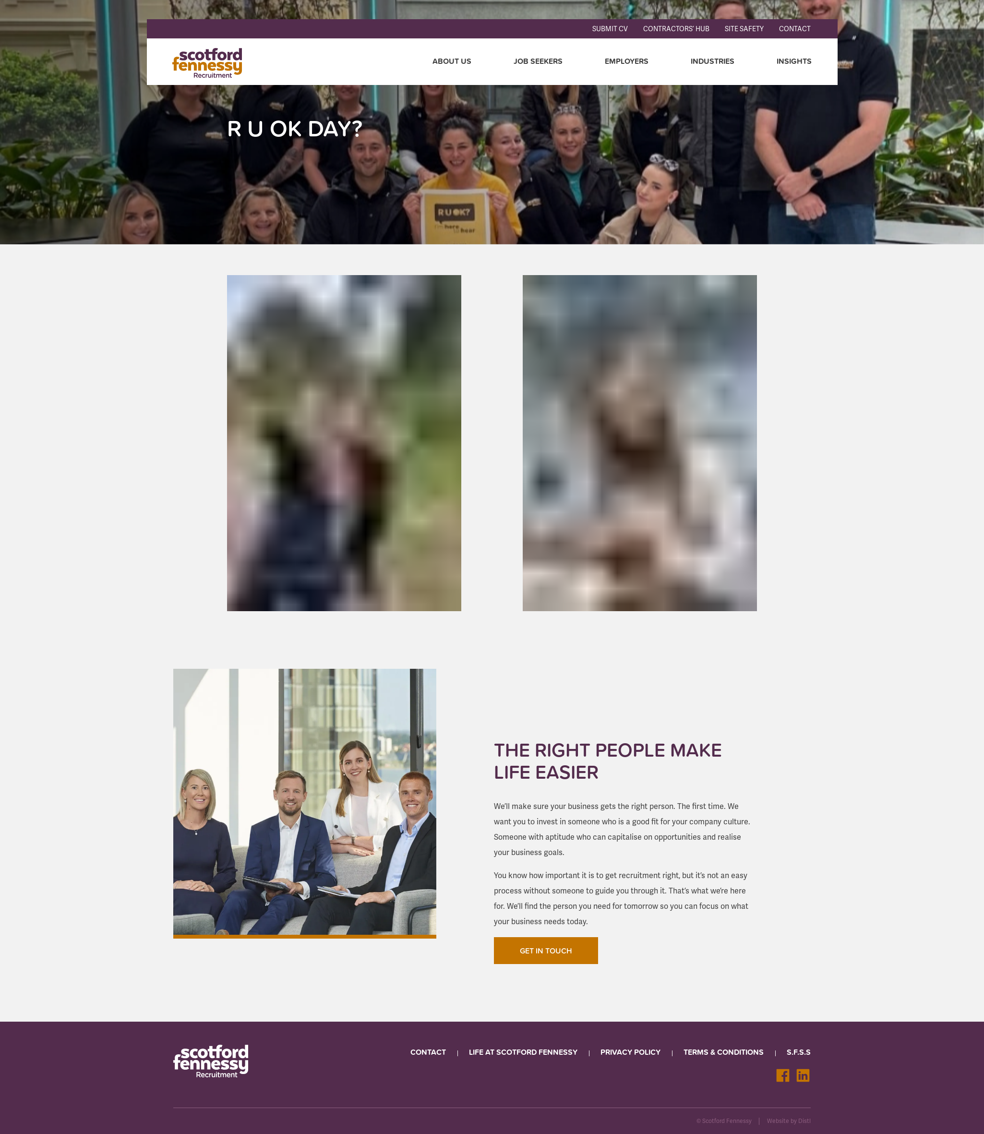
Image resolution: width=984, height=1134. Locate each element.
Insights (793, 61)
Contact (795, 29)
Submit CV (610, 29)
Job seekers (537, 61)
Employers (626, 61)
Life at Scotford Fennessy (523, 1051)
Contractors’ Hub (676, 29)
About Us (451, 61)
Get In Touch (546, 949)
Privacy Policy (630, 1051)
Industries (711, 61)
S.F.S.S (799, 1051)
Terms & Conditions (724, 1051)
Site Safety (744, 29)
